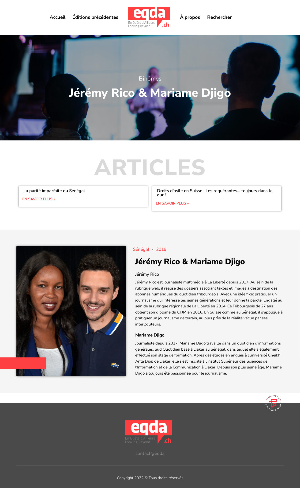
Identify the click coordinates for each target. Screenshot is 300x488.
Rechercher (219, 17)
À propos (190, 17)
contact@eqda (150, 453)
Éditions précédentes (95, 17)
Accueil (57, 17)
